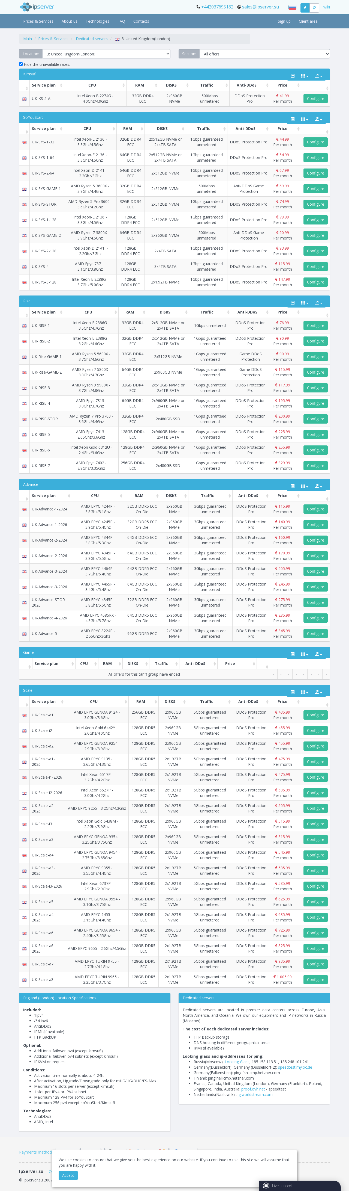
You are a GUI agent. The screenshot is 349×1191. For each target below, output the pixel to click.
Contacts (141, 21)
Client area (308, 21)
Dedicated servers (92, 38)
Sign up (284, 21)
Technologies (97, 21)
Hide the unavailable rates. (44, 64)
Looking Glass (237, 1061)
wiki (326, 7)
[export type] (319, 76)
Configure (315, 98)
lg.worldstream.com (255, 1094)
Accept (68, 1175)
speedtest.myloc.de (295, 1067)
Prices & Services (38, 21)
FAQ (121, 21)
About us (69, 21)
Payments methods (36, 1152)
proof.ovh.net (253, 1089)
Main (27, 38)
